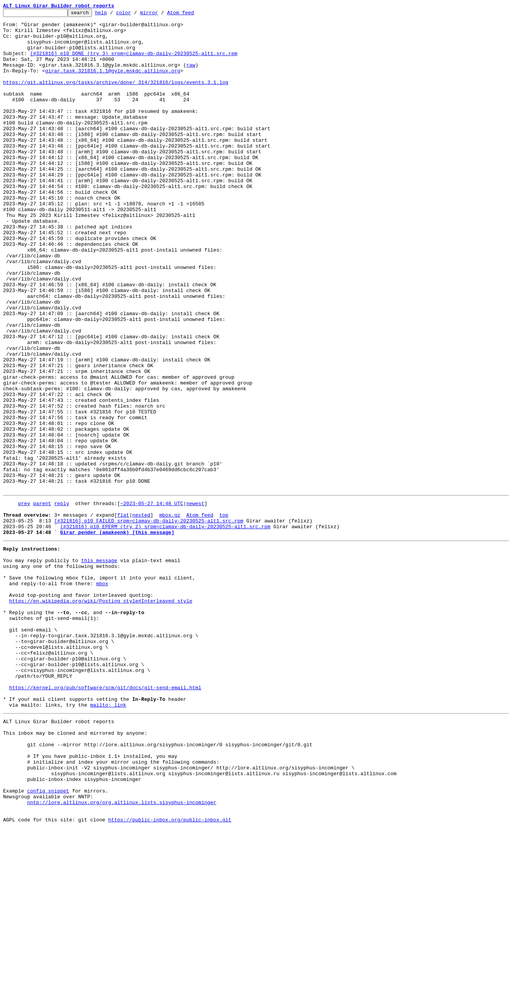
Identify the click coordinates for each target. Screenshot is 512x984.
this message (99, 666)
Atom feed (192, 14)
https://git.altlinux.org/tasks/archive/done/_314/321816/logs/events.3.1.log (115, 97)
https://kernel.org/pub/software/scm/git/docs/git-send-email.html (105, 819)
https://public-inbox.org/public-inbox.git (169, 975)
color (135, 14)
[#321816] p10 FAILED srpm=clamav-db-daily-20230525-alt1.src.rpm (148, 621)
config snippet (48, 940)
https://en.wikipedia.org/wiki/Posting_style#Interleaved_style (100, 715)
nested (141, 614)
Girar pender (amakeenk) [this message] (117, 634)
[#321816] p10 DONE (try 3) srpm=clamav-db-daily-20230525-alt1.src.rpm (133, 62)
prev (24, 600)
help (113, 14)
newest (195, 600)
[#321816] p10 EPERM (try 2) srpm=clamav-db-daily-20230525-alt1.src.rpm (165, 628)
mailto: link (108, 839)
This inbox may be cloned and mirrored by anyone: (75, 871)
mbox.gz (170, 614)
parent (42, 600)
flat (123, 614)
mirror (161, 14)
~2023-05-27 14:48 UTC (151, 600)
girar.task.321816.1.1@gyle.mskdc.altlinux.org (112, 83)
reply (61, 600)
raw (190, 76)
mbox (102, 694)
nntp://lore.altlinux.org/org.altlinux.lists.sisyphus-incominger (121, 954)
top (223, 614)
